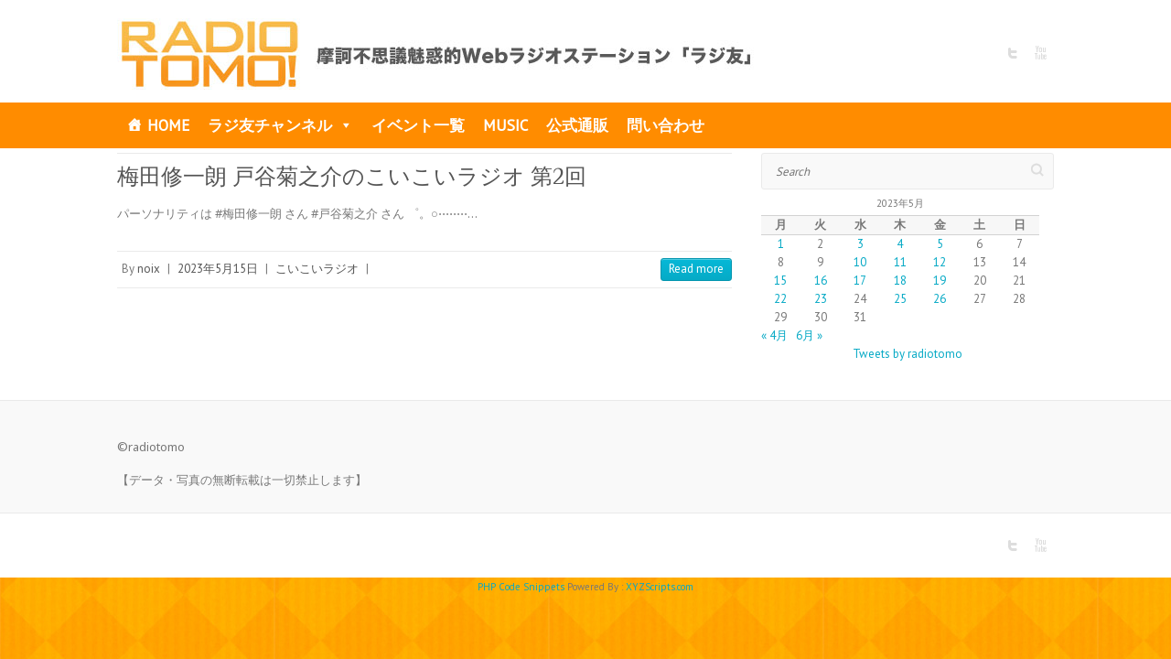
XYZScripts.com (659, 586)
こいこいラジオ (317, 268)
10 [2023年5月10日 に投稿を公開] (860, 262)
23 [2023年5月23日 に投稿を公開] (820, 299)
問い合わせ (665, 125)
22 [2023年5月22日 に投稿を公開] (780, 299)
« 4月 (774, 335)
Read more (696, 268)
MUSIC (505, 125)
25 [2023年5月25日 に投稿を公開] (900, 299)
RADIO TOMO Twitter (1012, 53)
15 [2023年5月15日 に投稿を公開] (780, 280)
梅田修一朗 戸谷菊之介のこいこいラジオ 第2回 (351, 176)
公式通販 (577, 125)
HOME (168, 125)
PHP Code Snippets (521, 586)
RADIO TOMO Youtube (1040, 53)
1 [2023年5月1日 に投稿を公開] (781, 244)
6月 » (809, 335)
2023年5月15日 (217, 268)
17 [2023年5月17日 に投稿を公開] (860, 280)
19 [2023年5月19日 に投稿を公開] (939, 280)
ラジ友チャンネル (280, 125)
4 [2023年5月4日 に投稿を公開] (900, 244)
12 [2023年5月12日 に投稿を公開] (939, 262)
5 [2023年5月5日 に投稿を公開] (940, 244)
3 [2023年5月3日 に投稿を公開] (860, 244)
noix (148, 268)
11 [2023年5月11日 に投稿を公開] (900, 262)
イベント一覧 (418, 125)
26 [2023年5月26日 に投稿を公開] (939, 299)
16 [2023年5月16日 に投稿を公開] (820, 280)
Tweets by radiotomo (907, 354)
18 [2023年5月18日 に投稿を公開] (900, 280)
